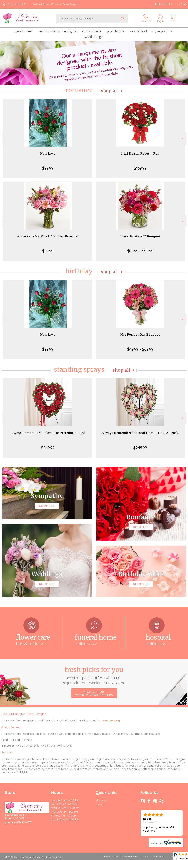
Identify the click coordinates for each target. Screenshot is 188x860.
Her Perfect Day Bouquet (140, 334)
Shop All (110, 90)
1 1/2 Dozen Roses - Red (140, 153)
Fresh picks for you (94, 675)
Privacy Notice (130, 856)
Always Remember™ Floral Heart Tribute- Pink (140, 433)
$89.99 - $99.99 (140, 250)
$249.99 (48, 447)
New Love (48, 153)
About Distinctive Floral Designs (24, 714)
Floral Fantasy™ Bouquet (140, 236)
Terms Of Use (111, 856)
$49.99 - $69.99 (140, 349)
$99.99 (47, 168)
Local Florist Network (153, 856)
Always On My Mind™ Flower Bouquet (48, 236)
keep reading (111, 720)
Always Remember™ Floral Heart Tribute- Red (47, 433)
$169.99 (140, 168)
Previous (5, 138)
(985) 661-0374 (16, 4)
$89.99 (47, 250)
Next (182, 138)
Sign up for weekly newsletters (94, 693)
